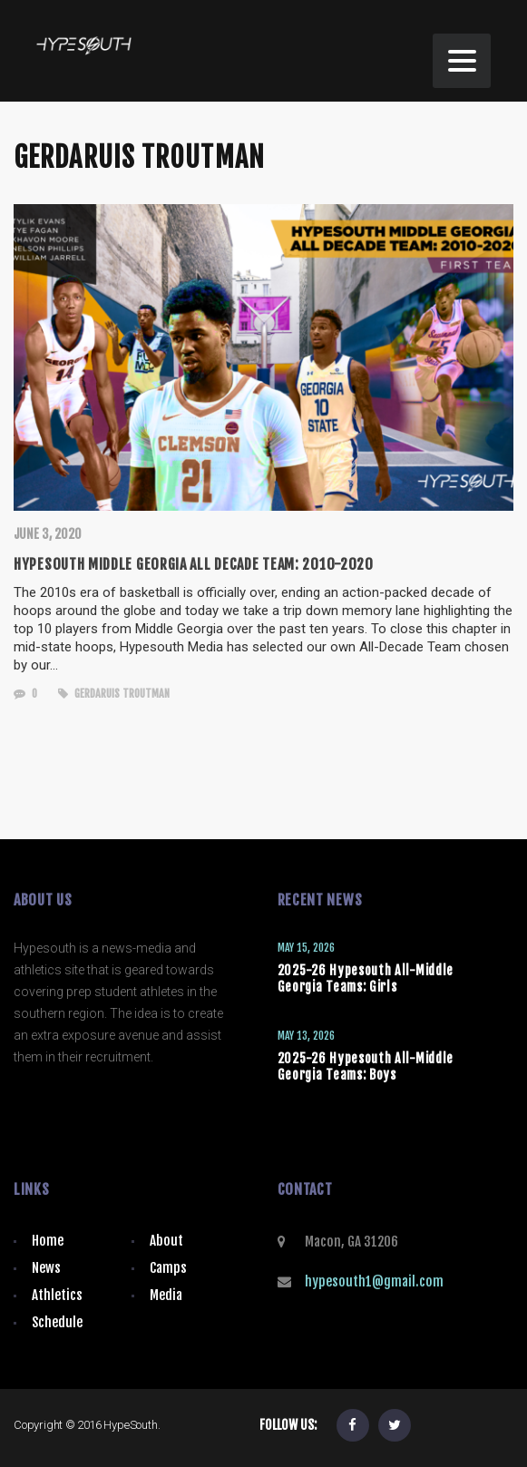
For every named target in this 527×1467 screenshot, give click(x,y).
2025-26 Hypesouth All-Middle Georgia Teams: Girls (366, 978)
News (46, 1267)
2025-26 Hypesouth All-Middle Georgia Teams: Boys (366, 1066)
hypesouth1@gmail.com (374, 1281)
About (166, 1240)
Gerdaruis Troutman (114, 693)
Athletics (57, 1295)
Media (166, 1295)
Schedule (57, 1322)
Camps (168, 1267)
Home (47, 1240)
